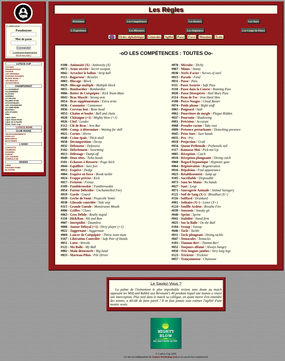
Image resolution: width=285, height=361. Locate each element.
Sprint (185, 214)
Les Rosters (195, 21)
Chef (73, 121)
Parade (186, 77)
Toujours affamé (192, 247)
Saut (184, 186)
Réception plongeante (196, 158)
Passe (180, 37)
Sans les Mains (191, 182)
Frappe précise (80, 178)
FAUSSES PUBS (12, 167)
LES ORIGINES (12, 74)
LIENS (8, 165)
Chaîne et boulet (81, 113)
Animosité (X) (80, 65)
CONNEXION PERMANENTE (25, 53)
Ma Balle (76, 247)
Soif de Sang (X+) (193, 194)
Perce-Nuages (190, 101)
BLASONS (10, 170)
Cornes (75, 133)
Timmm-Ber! (190, 243)
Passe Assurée (190, 85)
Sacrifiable (188, 178)
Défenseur (77, 146)
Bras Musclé (79, 97)
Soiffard (186, 198)
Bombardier (78, 89)
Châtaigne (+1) (80, 117)
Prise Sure (188, 133)
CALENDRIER (11, 91)
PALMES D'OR (12, 100)
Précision (187, 121)
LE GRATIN (10, 98)
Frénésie (76, 182)
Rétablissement (191, 174)
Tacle (184, 230)
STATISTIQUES (12, 103)
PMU (7, 114)
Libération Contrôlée (85, 238)
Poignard (187, 109)
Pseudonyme (24, 30)
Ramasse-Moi (190, 150)
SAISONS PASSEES (14, 76)
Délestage (76, 154)
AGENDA (9, 96)
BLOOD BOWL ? (13, 78)
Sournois (187, 210)
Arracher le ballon (83, 73)
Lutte (74, 243)
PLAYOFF (9, 94)
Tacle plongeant (192, 235)
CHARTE (9, 71)
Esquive (75, 170)
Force (191, 37)
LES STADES (11, 112)
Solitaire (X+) (190, 202)
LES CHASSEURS (13, 105)
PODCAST (10, 136)
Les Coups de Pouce (253, 30)
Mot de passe (23, 39)
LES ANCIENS (11, 156)
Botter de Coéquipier (85, 93)
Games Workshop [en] (164, 356)
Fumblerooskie (80, 186)
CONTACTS (10, 147)
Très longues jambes (195, 251)
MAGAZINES (11, 141)
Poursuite (188, 117)
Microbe (187, 65)
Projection (188, 141)
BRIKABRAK (11, 138)
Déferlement (78, 150)
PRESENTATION (12, 69)
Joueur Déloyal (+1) (84, 226)
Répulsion (188, 170)
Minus (185, 69)
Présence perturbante (196, 129)
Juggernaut (78, 230)
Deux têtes (77, 158)
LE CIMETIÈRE (12, 107)
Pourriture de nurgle (195, 113)
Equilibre (76, 166)
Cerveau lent (79, 109)
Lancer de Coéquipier (85, 235)
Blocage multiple (81, 85)
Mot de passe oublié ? (23, 55)
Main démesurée (81, 251)
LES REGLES (11, 80)
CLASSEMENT (12, 89)
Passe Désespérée (193, 93)
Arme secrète (79, 69)
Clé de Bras (78, 125)
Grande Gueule (80, 206)
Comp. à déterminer (84, 129)
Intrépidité (77, 222)
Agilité (169, 37)
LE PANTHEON (12, 83)
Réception (188, 154)
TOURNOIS (10, 150)
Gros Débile (78, 214)
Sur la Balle (189, 222)
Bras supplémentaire (84, 101)
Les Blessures (136, 30)
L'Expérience (78, 30)
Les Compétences (137, 21)
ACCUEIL (9, 67)
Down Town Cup (12, 124)
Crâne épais (78, 138)
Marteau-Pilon (80, 255)
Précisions (78, 21)
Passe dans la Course (195, 89)
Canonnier (77, 105)
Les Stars (253, 21)
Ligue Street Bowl (13, 119)
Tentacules (188, 238)
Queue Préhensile (193, 146)
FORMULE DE (11, 159)
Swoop (185, 226)
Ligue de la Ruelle (13, 122)
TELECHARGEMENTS (15, 134)
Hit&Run (76, 218)
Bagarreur (77, 77)
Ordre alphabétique (131, 37)
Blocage (75, 81)
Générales (154, 37)
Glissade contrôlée (83, 202)
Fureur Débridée (82, 190)
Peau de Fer (189, 97)
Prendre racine (191, 125)
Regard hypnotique (194, 162)
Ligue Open (10, 117)
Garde (74, 194)
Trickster (187, 255)
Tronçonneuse (190, 259)
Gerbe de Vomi (80, 198)
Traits (219, 37)
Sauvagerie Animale (195, 190)
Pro (183, 138)
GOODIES (9, 152)
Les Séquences (195, 30)
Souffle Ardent (191, 206)
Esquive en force (81, 174)
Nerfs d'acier (190, 73)
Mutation (205, 37)
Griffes (75, 210)
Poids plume (189, 105)
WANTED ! (10, 110)
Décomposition (80, 141)
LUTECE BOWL (24, 127)
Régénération (190, 166)
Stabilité (187, 218)
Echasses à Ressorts (84, 162)
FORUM (8, 154)
